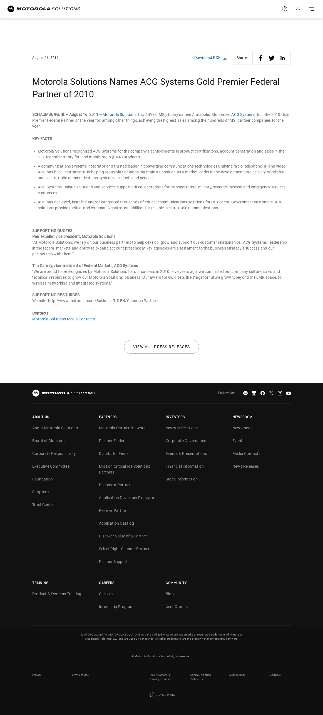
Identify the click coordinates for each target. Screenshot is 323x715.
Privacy (37, 674)
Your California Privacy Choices (160, 677)
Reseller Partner (113, 510)
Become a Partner (115, 485)
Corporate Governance (186, 441)
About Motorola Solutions (55, 428)
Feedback (275, 674)
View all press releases (161, 347)
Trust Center (43, 504)
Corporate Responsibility (54, 453)
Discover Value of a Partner (123, 536)
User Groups (177, 606)
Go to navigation (311, 9)
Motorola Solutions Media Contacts (63, 319)
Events (238, 441)
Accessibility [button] (237, 674)
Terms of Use (80, 674)
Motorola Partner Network (122, 428)
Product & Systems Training (56, 594)
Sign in (298, 9)
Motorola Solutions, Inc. (124, 114)
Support (284, 9)
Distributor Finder (114, 453)
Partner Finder (112, 441)
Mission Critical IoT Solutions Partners (124, 469)
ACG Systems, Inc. (247, 114)
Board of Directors (48, 441)
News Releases (245, 466)
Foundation (42, 479)
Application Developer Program (126, 497)
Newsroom (242, 428)
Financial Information (185, 466)
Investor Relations (182, 428)
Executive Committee (50, 466)
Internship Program (116, 606)
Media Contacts (246, 453)
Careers (106, 594)
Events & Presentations (186, 453)
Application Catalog (116, 523)
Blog (170, 594)
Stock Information (182, 479)
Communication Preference (200, 677)
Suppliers (40, 492)
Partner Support (113, 561)
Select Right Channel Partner (124, 549)
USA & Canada (161, 695)
